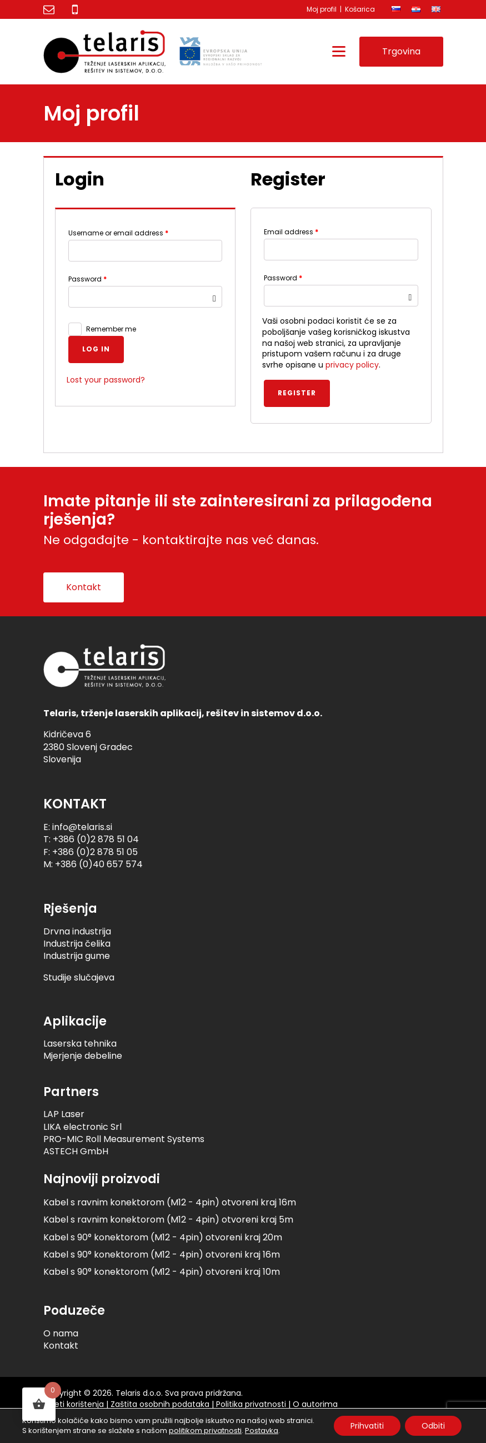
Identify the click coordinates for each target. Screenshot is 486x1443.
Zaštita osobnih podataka (160, 1404)
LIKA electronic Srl (82, 1126)
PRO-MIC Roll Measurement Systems (123, 1139)
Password (87, 279)
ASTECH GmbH (75, 1151)
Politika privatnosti (251, 1404)
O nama (60, 1333)
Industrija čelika (77, 943)
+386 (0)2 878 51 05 (95, 852)
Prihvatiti (367, 1425)
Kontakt (83, 587)
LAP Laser (63, 1114)
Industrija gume (76, 955)
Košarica (360, 9)
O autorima (315, 1404)
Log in (96, 349)
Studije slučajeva (78, 977)
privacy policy (352, 364)
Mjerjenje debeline (82, 1055)
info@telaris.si (82, 827)
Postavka (261, 1431)
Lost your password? (106, 379)
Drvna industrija (77, 931)
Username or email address (118, 233)
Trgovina (401, 51)
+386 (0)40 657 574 (99, 864)
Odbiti (433, 1425)
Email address (291, 232)
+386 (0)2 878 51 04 (96, 839)
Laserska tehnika (80, 1043)
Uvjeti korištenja (73, 1404)
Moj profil (322, 9)
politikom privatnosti (205, 1430)
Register (297, 393)
